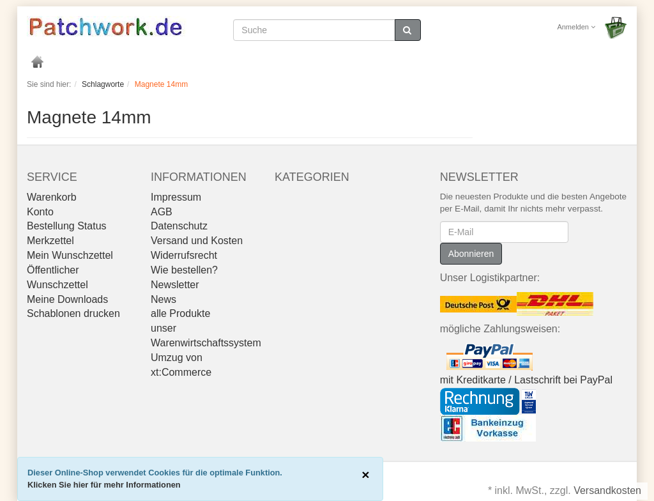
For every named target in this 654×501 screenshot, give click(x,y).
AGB (161, 211)
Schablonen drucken (73, 313)
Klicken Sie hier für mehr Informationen (104, 484)
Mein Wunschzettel (70, 255)
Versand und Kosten (197, 240)
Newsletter (175, 284)
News (163, 299)
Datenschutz (179, 225)
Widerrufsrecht (184, 255)
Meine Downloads (67, 299)
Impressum (176, 197)
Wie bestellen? (184, 270)
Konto (40, 211)
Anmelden (576, 27)
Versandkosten (607, 490)
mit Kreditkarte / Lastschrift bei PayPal (526, 379)
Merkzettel (50, 240)
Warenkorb (52, 197)
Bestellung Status (67, 225)
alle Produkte (180, 313)
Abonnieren (471, 254)
